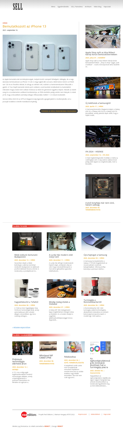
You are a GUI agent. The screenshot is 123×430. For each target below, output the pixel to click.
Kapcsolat (107, 7)
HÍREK (5, 23)
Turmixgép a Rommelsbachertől (92, 301)
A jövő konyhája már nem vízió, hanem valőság (99, 204)
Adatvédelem (95, 414)
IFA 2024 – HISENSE (94, 151)
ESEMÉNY (101, 58)
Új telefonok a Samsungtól (98, 103)
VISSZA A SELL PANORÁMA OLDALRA (59, 111)
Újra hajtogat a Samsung (95, 255)
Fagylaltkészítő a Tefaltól (26, 302)
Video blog (97, 7)
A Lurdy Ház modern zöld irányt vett (61, 256)
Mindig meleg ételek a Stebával (59, 303)
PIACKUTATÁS (95, 373)
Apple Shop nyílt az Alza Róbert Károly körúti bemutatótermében (101, 53)
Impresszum (82, 414)
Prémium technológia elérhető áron (19, 361)
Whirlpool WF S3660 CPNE (46, 356)
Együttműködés (63, 7)
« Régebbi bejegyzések (21, 328)
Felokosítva (70, 356)
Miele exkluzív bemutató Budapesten (25, 256)
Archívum (88, 7)
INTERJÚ (15, 369)
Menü (53, 7)
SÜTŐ (66, 363)
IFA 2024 (106, 155)
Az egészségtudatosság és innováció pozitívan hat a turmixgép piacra (100, 363)
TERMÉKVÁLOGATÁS (76, 363)
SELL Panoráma (77, 7)
